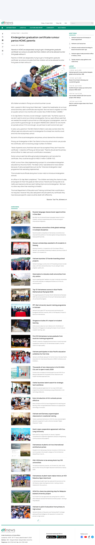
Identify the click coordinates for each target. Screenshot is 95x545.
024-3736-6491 (12, 542)
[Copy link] (2, 46)
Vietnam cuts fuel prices (78, 43)
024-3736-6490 (23, 542)
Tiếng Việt (58, 23)
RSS (66, 23)
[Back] (2, 54)
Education (25, 33)
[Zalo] (2, 43)
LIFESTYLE (23, 28)
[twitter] (2, 37)
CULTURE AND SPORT (36, 28)
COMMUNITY (50, 28)
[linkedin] (2, 40)
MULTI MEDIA (62, 28)
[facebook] (2, 33)
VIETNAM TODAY (11, 28)
